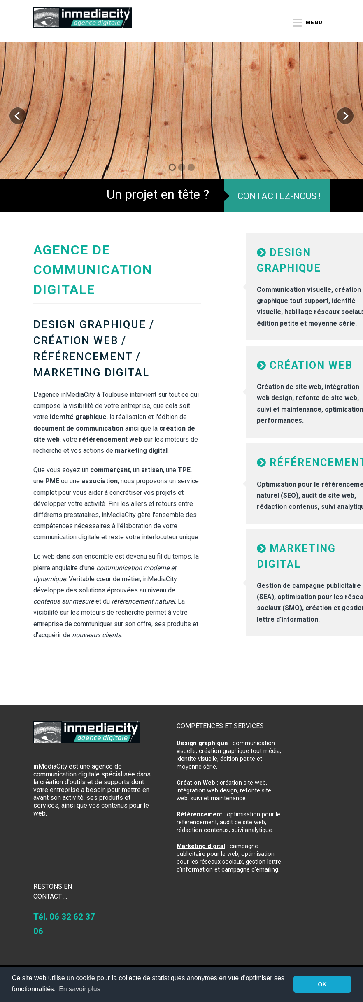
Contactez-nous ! (279, 196)
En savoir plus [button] (79, 989)
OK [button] (322, 984)
